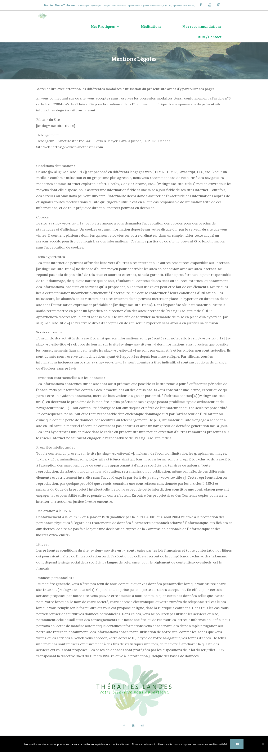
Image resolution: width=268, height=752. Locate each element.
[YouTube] (209, 5)
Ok (237, 743)
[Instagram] (219, 5)
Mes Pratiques (110, 26)
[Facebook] (200, 5)
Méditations (151, 26)
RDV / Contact (210, 36)
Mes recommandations (202, 26)
